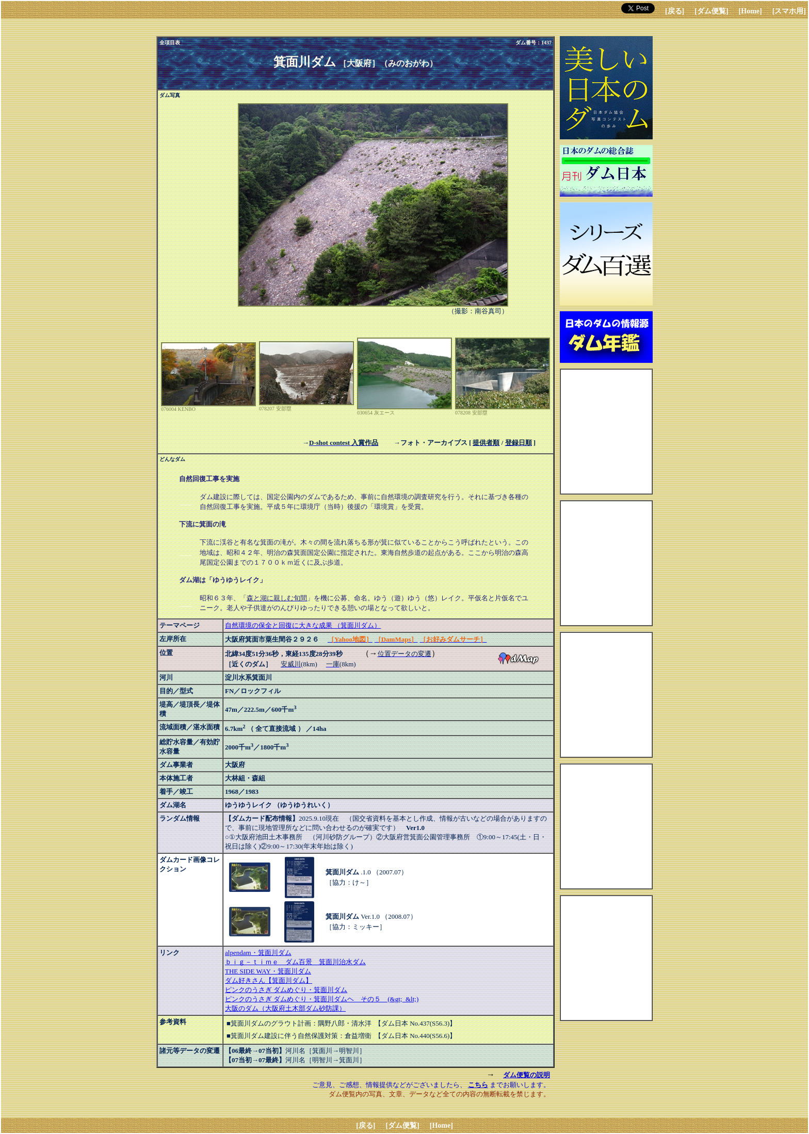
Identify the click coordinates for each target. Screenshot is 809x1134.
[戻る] (674, 11)
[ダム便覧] (711, 11)
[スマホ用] (789, 11)
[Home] (750, 11)
